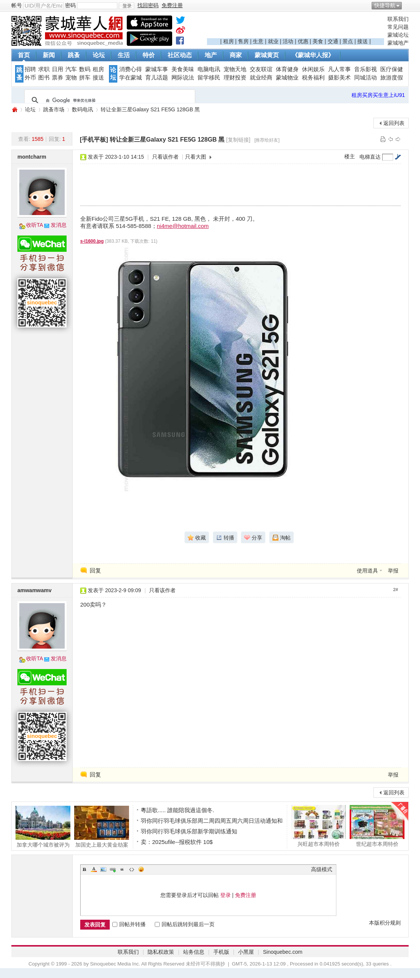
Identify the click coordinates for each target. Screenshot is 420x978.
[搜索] (108, 100)
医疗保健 (391, 69)
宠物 (71, 78)
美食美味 (182, 69)
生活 (124, 55)
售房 (243, 41)
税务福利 (313, 78)
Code (131, 869)
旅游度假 (391, 78)
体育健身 (287, 69)
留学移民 (209, 78)
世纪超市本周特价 (377, 826)
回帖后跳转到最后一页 (185, 924)
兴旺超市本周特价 (318, 826)
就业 (273, 41)
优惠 (303, 41)
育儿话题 (156, 78)
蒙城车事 (156, 69)
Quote (122, 869)
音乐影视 (365, 69)
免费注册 (245, 895)
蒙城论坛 (398, 35)
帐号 (16, 5)
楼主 (349, 156)
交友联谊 (261, 69)
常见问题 (398, 27)
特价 (149, 55)
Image (103, 869)
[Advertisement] (295, 27)
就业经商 (261, 78)
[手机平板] (94, 139)
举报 (393, 571)
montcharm (31, 157)
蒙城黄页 (267, 55)
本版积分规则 (385, 923)
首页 (24, 55)
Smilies (141, 869)
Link (113, 869)
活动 (288, 41)
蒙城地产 (398, 43)
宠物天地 (235, 69)
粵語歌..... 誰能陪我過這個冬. (177, 810)
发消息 (59, 225)
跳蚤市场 (53, 109)
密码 (70, 5)
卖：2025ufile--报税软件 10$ (177, 842)
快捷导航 (384, 5)
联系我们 (398, 19)
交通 (333, 41)
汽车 (71, 69)
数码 (84, 69)
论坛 (99, 55)
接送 (362, 41)
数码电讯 (82, 109)
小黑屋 (246, 952)
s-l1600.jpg (92, 241)
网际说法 (182, 78)
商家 (236, 55)
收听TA (34, 225)
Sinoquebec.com (282, 952)
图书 (44, 78)
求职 (44, 69)
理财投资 (235, 78)
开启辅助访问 (407, 5)
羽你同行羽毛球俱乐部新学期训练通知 (189, 831)
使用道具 (367, 571)
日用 (57, 69)
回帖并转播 (129, 924)
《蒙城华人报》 (313, 55)
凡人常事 (339, 69)
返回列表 (393, 123)
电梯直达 (370, 157)
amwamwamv (34, 590)
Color (94, 869)
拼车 (84, 78)
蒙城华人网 (14, 109)
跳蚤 (74, 55)
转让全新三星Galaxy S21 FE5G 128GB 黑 (150, 109)
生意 (258, 41)
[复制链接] (238, 140)
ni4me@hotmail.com (183, 226)
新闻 (49, 55)
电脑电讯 (209, 69)
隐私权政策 (161, 952)
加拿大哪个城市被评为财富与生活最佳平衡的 (43, 826)
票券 (57, 78)
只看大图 (195, 157)
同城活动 (365, 78)
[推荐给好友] (267, 140)
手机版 (221, 952)
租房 (228, 41)
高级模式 (321, 869)
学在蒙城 (130, 78)
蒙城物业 (287, 78)
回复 (95, 570)
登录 (225, 895)
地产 (211, 55)
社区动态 (180, 55)
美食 (318, 41)
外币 (30, 78)
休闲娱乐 (313, 69)
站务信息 (193, 952)
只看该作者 (165, 157)
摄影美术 (339, 78)
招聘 (30, 69)
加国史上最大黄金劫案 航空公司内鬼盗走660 (101, 826)
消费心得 (130, 69)
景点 (347, 41)
